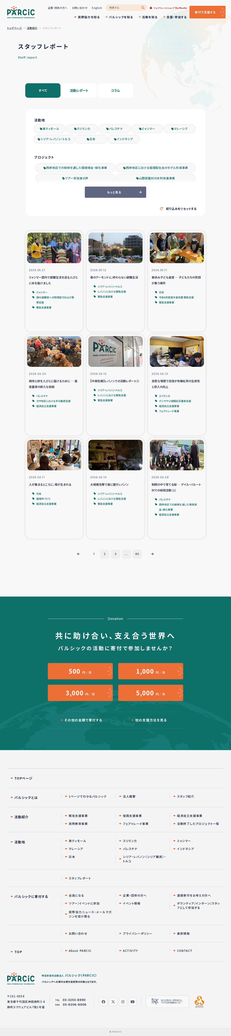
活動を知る (150, 17)
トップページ (14, 28)
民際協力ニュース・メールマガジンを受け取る (90, 914)
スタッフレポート (80, 878)
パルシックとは (26, 797)
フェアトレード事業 (136, 824)
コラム (115, 90)
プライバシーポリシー (137, 933)
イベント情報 (132, 903)
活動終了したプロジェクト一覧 (198, 824)
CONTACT (184, 951)
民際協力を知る (89, 17)
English (97, 8)
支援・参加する (177, 17)
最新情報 (183, 933)
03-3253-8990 (74, 1000)
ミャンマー (148, 128)
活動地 (19, 842)
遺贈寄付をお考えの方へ (194, 895)
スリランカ (83, 128)
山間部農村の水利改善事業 (157, 178)
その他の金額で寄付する (83, 720)
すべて (43, 90)
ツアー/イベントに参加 (84, 903)
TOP (18, 951)
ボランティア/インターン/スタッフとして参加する (198, 905)
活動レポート (79, 90)
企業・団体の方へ (57, 8)
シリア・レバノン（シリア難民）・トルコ (144, 859)
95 (137, 554)
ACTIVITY (130, 951)
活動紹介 (32, 28)
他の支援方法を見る (151, 720)
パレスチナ (116, 128)
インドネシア (125, 139)
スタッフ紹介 (185, 796)
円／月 (80, 671)
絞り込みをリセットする (181, 208)
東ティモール (51, 128)
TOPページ (23, 778)
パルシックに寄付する (31, 896)
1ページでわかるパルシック (87, 796)
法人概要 (129, 796)
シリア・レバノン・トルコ (55, 139)
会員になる (76, 895)
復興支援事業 (132, 816)
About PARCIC (80, 951)
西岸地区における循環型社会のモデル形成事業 (157, 167)
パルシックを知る (121, 17)
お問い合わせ (79, 8)
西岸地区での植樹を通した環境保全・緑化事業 (76, 167)
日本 (93, 139)
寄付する (205, 12)
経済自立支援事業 (189, 816)
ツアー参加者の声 (76, 178)
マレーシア (181, 128)
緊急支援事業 (78, 816)
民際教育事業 (78, 824)
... (126, 554)
